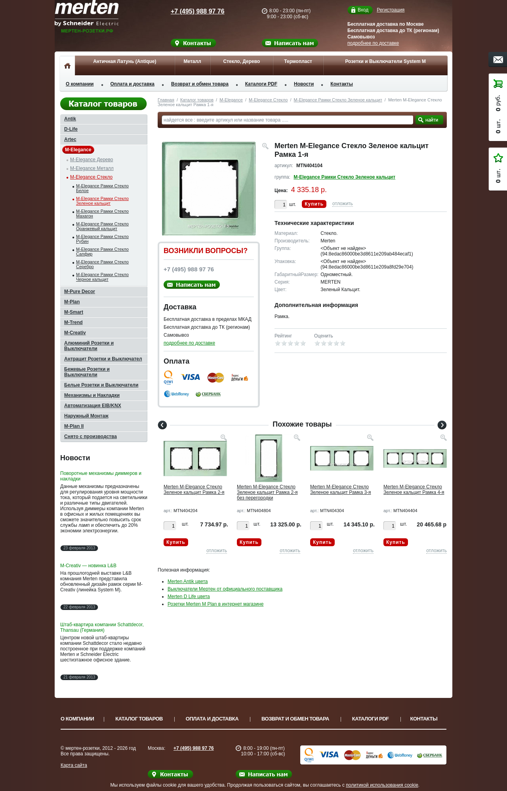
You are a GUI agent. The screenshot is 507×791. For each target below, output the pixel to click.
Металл (192, 61)
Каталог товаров (196, 99)
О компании (80, 84)
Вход (363, 10)
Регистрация (390, 10)
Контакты (341, 84)
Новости (304, 84)
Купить (314, 204)
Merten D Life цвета (189, 596)
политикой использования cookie (382, 785)
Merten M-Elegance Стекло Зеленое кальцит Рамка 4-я (413, 489)
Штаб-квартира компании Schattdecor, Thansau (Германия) (102, 627)
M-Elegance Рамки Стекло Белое (102, 188)
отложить (342, 203)
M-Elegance (231, 99)
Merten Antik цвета (188, 581)
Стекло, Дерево (241, 61)
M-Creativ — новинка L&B (88, 565)
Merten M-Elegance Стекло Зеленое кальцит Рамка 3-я (340, 489)
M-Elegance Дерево (91, 159)
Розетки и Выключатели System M (385, 61)
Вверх (477, 766)
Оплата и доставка (133, 84)
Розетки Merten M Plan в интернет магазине (215, 604)
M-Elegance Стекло (268, 99)
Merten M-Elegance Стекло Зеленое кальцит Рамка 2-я (194, 489)
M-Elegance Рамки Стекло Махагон (102, 213)
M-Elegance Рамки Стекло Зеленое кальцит (338, 99)
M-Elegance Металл (92, 168)
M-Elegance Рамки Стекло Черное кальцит (102, 277)
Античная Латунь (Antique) (124, 61)
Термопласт (298, 61)
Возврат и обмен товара (200, 84)
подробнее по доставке (373, 43)
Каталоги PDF (261, 84)
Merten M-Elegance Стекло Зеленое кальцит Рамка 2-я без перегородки (267, 492)
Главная (166, 99)
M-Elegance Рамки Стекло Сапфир (102, 251)
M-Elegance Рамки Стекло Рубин (102, 239)
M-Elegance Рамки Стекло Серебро (102, 264)
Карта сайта (74, 765)
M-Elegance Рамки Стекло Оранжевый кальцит (102, 226)
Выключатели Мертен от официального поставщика (225, 589)
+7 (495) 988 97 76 (190, 11)
